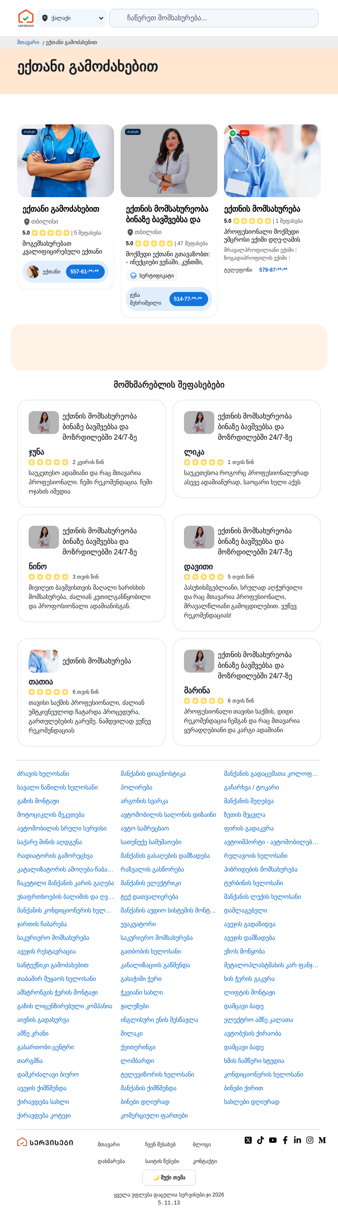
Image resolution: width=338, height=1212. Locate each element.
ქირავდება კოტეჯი (44, 1115)
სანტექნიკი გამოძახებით (52, 965)
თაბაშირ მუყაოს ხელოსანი (56, 978)
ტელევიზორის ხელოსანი (157, 1074)
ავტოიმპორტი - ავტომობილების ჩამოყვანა (272, 841)
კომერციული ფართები (154, 1115)
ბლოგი (202, 1144)
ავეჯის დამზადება (249, 937)
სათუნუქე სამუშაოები (151, 841)
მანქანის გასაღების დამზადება (165, 855)
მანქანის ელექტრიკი (151, 883)
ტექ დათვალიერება (149, 896)
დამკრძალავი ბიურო (48, 1074)
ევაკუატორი (138, 924)
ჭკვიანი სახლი (142, 992)
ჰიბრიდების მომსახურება (261, 869)
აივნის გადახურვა (43, 1019)
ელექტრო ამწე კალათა (258, 1019)
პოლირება (136, 787)
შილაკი (132, 1033)
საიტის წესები (162, 1161)
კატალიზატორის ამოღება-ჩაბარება (65, 869)
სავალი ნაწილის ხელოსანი (57, 787)
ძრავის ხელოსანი (43, 773)
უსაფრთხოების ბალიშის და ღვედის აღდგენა (65, 896)
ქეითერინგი (138, 1047)
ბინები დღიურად (145, 1101)
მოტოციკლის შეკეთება (50, 814)
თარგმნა (30, 1060)
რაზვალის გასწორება (152, 869)
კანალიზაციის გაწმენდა (155, 965)
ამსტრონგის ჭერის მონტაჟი (57, 992)
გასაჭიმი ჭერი (141, 978)
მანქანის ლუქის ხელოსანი (262, 896)
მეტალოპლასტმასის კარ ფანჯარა (272, 965)
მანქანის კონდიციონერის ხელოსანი (65, 910)
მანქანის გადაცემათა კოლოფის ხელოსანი (272, 773)
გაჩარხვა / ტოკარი (251, 787)
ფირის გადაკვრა (249, 828)
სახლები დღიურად (251, 1101)
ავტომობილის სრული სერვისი (62, 828)
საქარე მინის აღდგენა (49, 841)
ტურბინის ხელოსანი (253, 883)
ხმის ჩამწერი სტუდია (254, 1060)
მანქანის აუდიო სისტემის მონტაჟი (169, 910)
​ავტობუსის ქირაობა (252, 1033)
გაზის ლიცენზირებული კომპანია (64, 1006)
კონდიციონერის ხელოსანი (263, 1074)
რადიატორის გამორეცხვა (55, 855)
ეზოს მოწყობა (244, 951)
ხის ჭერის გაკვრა (249, 978)
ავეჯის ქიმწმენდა (41, 1088)
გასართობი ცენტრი (45, 1047)
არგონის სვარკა (144, 800)
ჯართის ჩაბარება (42, 924)
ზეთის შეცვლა (244, 814)
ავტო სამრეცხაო (145, 828)
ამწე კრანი (32, 1033)
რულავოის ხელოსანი (255, 855)
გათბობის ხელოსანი (151, 951)
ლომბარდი (137, 1060)
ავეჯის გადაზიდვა (250, 924)
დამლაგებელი (245, 910)
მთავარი (28, 42)
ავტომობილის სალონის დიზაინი (168, 814)
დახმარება (111, 1161)
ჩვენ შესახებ (160, 1144)
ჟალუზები (135, 1006)
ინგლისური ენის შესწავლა (159, 1019)
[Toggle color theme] (169, 1178)
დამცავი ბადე (244, 1006)
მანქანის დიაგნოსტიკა (153, 773)
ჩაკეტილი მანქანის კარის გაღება (65, 883)
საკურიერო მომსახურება (53, 937)
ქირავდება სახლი (43, 1101)
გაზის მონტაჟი (38, 800)
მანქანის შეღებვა (249, 800)
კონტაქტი (205, 1161)
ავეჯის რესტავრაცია (46, 951)
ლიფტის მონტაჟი (249, 992)
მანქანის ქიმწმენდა (148, 1088)
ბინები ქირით (243, 1088)
